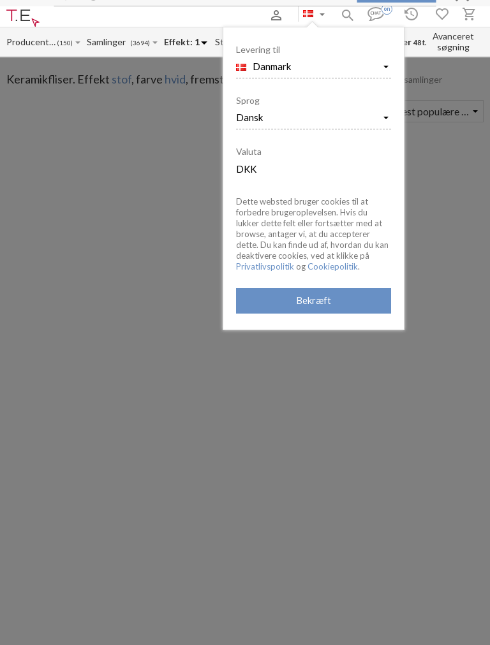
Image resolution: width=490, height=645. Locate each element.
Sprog (248, 100)
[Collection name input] (108, 42)
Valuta (249, 151)
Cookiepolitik (333, 266)
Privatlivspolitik (265, 266)
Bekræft (313, 300)
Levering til (258, 49)
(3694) (140, 43)
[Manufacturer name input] (31, 42)
